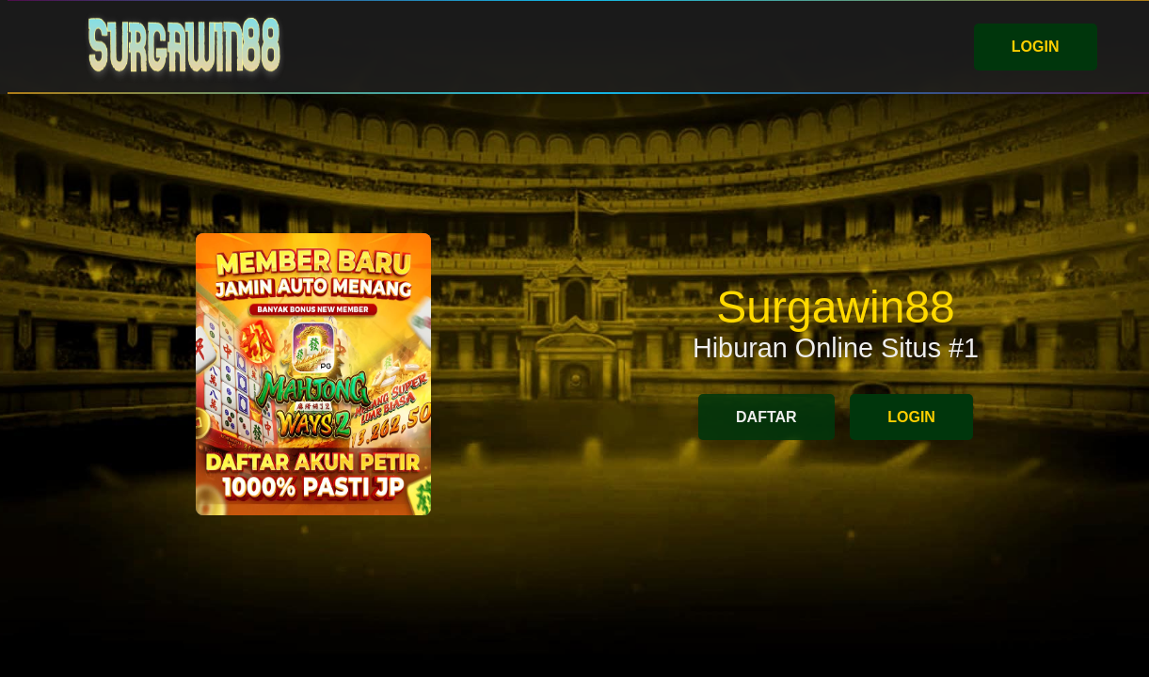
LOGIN (1036, 47)
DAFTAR (766, 417)
